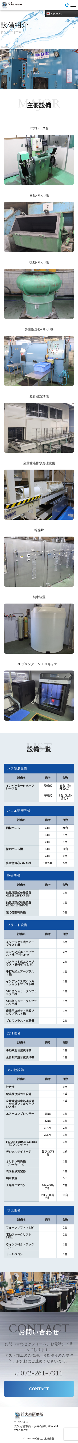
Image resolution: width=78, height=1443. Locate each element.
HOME (4, 46)
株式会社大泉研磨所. (43, 1438)
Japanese (54, 13)
